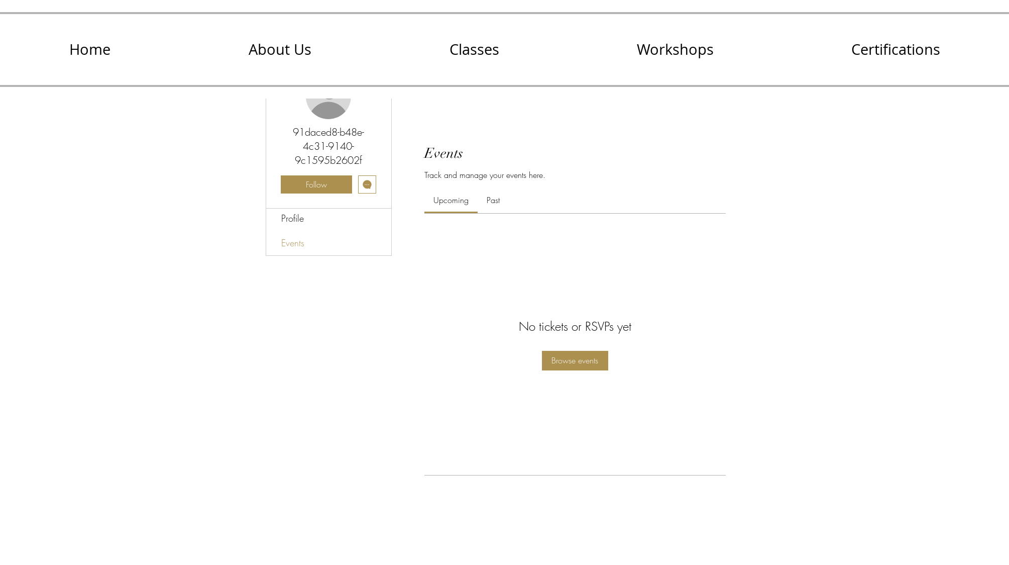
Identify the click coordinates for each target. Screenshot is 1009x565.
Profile (292, 218)
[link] (451, 200)
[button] (279, 49)
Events (292, 243)
